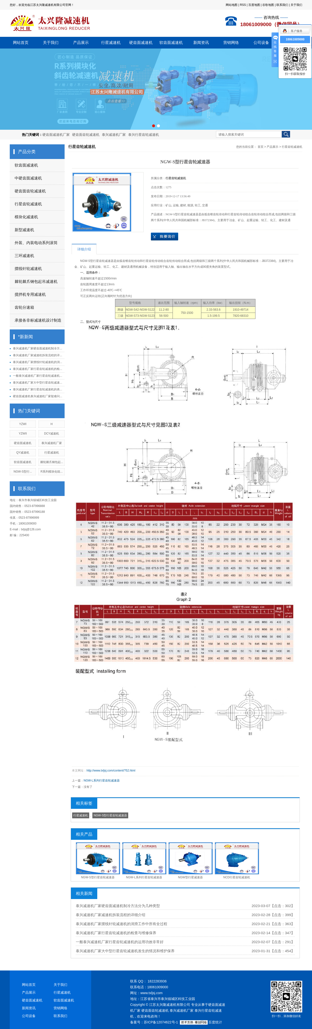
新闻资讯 (201, 42)
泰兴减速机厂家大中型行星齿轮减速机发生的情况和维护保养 (125, 951)
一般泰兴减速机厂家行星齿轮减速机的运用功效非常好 (120, 942)
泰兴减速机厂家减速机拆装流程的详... (37, 355)
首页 (260, 146)
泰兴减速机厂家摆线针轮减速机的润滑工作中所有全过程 (121, 924)
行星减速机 (111, 42)
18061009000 (295, 39)
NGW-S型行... (23, 471)
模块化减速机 (26, 217)
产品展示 (81, 42)
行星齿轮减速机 (28, 204)
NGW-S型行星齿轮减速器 (110, 815)
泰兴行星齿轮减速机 (143, 135)
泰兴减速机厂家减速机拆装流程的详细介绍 (110, 915)
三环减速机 (24, 256)
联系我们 (282, 5)
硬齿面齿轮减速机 (85, 135)
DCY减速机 (51, 433)
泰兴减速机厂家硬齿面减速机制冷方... (37, 348)
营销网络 (231, 42)
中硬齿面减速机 (28, 178)
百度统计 (215, 1022)
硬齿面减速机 (141, 42)
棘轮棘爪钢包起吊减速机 (36, 281)
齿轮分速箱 (24, 307)
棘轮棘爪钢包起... (51, 462)
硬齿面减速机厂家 (56, 135)
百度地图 (254, 5)
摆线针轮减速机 (28, 269)
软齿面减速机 (171, 42)
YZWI (22, 424)
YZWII (23, 433)
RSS (243, 5)
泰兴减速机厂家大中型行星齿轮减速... (37, 382)
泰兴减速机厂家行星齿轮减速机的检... (37, 369)
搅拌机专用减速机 (30, 294)
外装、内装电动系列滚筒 (36, 243)
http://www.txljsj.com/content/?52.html (111, 770)
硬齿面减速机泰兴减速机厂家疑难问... (37, 396)
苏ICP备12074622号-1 (161, 1022)
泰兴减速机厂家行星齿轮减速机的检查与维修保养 (116, 933)
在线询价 (164, 236)
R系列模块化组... (51, 471)
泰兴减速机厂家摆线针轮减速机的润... (37, 362)
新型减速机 (24, 230)
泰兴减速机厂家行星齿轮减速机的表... (37, 389)
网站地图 (231, 5)
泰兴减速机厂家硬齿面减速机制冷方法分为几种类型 (118, 906)
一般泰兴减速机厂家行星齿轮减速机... (37, 375)
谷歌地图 (268, 5)
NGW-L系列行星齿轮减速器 (102, 780)
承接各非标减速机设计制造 (38, 320)
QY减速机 (22, 452)
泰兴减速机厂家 (114, 135)
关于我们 (296, 5)
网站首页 (21, 42)
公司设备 (261, 42)
